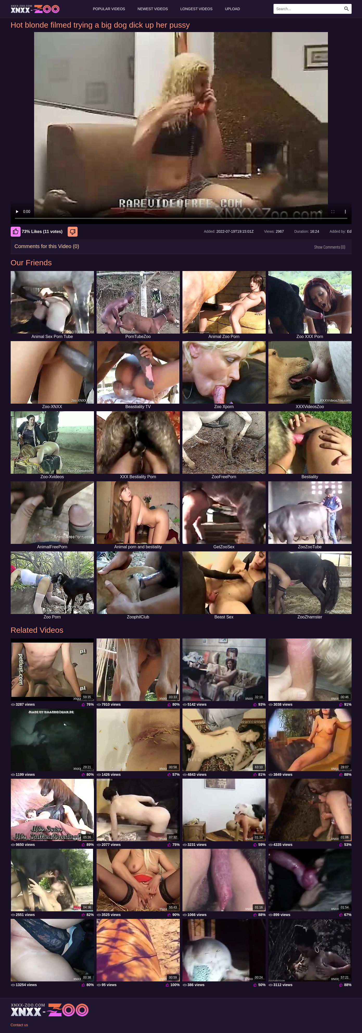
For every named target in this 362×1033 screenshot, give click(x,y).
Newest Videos (153, 9)
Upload (232, 9)
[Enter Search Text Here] (313, 9)
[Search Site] (347, 9)
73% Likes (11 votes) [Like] (37, 232)
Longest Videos (196, 9)
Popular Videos (109, 9)
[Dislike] (73, 232)
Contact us (19, 1025)
